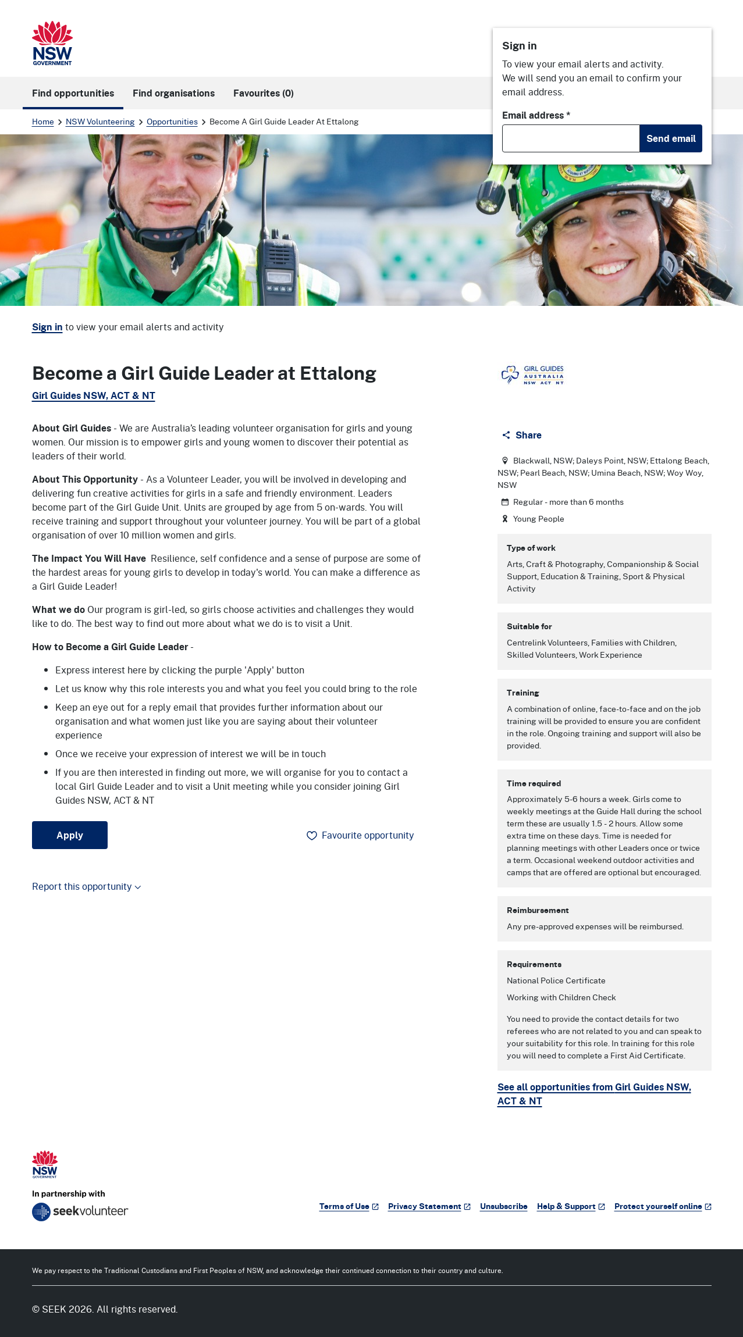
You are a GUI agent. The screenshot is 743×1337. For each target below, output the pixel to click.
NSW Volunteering (100, 121)
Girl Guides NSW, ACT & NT (93, 395)
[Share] (522, 435)
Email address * (536, 115)
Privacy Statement (429, 1206)
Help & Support (571, 1206)
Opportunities (172, 121)
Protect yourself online (663, 1206)
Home (43, 121)
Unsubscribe (504, 1206)
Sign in (47, 327)
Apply (69, 835)
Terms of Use (349, 1206)
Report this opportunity (86, 886)
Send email (671, 138)
